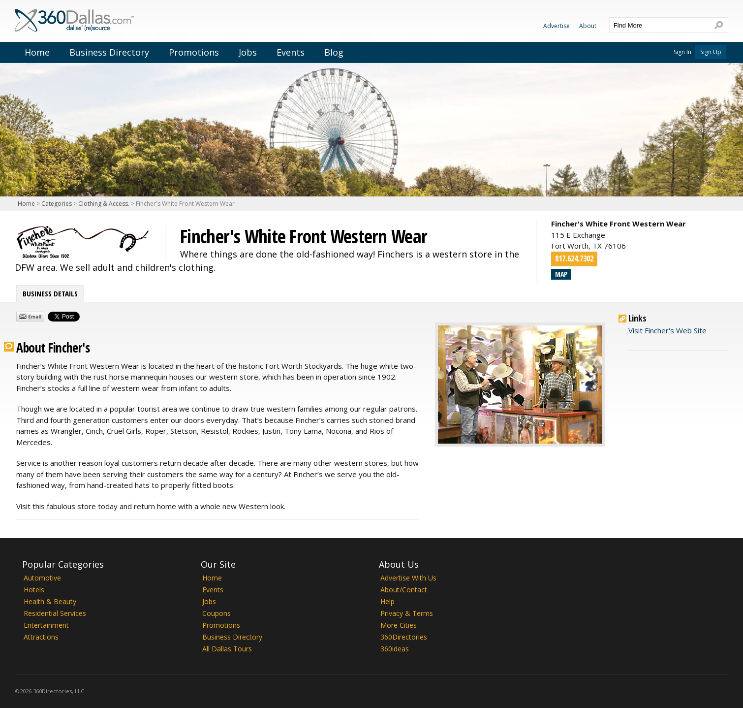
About (587, 26)
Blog (333, 52)
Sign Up (710, 52)
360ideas (394, 648)
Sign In (682, 52)
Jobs (248, 52)
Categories (56, 203)
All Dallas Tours (227, 648)
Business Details (50, 293)
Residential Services (55, 613)
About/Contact (403, 589)
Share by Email (30, 317)
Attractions (41, 637)
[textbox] (659, 25)
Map (561, 274)
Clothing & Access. (103, 203)
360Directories (403, 637)
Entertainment (46, 625)
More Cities (398, 625)
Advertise (556, 26)
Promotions (194, 52)
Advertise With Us (408, 577)
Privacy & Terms (406, 613)
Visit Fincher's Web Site (667, 330)
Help (387, 601)
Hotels (34, 589)
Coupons (216, 613)
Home (37, 52)
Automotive (42, 577)
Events (291, 52)
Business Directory (109, 52)
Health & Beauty (50, 601)
